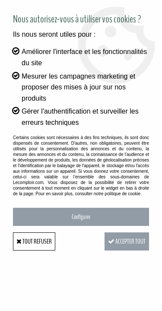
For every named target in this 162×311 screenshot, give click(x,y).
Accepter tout (127, 241)
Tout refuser (34, 241)
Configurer (81, 217)
